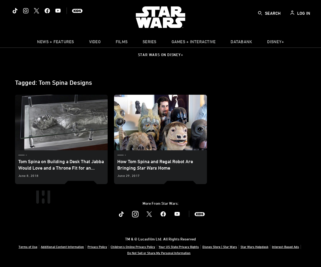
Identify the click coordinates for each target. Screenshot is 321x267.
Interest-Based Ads (285, 246)
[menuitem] (95, 43)
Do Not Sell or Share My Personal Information (159, 253)
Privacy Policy (97, 246)
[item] (56, 43)
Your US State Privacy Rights (179, 246)
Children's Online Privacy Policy (133, 246)
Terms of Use (28, 246)
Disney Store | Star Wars (219, 246)
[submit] (260, 13)
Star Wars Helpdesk (254, 246)
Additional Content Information (62, 246)
